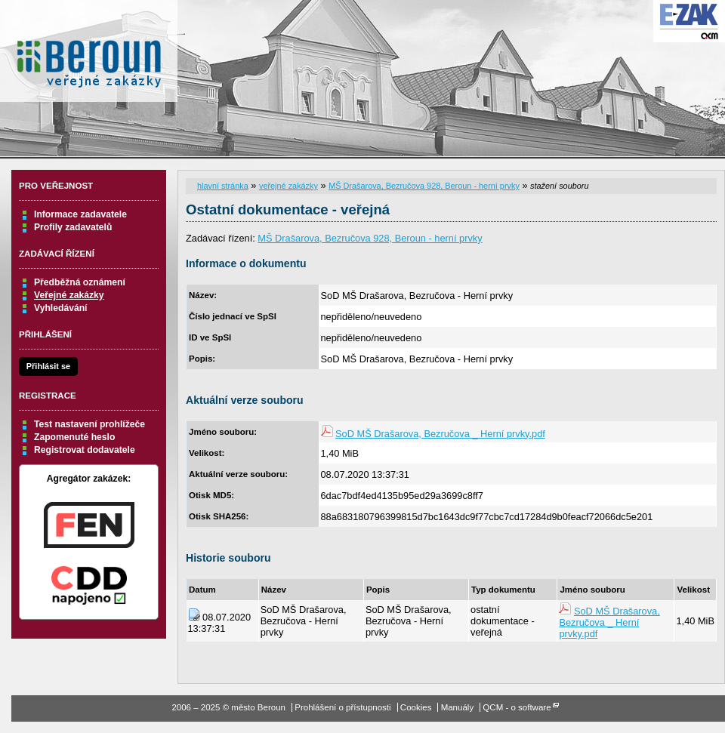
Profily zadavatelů (73, 227)
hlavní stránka (222, 185)
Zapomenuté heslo (74, 437)
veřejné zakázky (288, 185)
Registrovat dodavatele (84, 450)
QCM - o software (517, 707)
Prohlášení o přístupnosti (342, 707)
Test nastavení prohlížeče (89, 424)
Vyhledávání (61, 308)
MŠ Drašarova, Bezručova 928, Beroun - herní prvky (424, 185)
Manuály (457, 707)
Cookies (416, 707)
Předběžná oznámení (79, 282)
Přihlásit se (48, 366)
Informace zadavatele (80, 214)
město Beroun (88, 56)
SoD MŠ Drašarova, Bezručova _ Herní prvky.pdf (440, 433)
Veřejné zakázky (69, 295)
